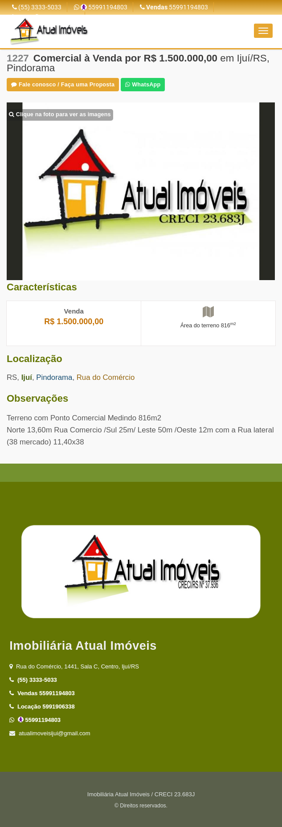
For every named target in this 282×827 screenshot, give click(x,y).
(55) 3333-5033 (36, 7)
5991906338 (41, 706)
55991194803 (100, 7)
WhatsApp (142, 84)
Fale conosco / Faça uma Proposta (62, 84)
